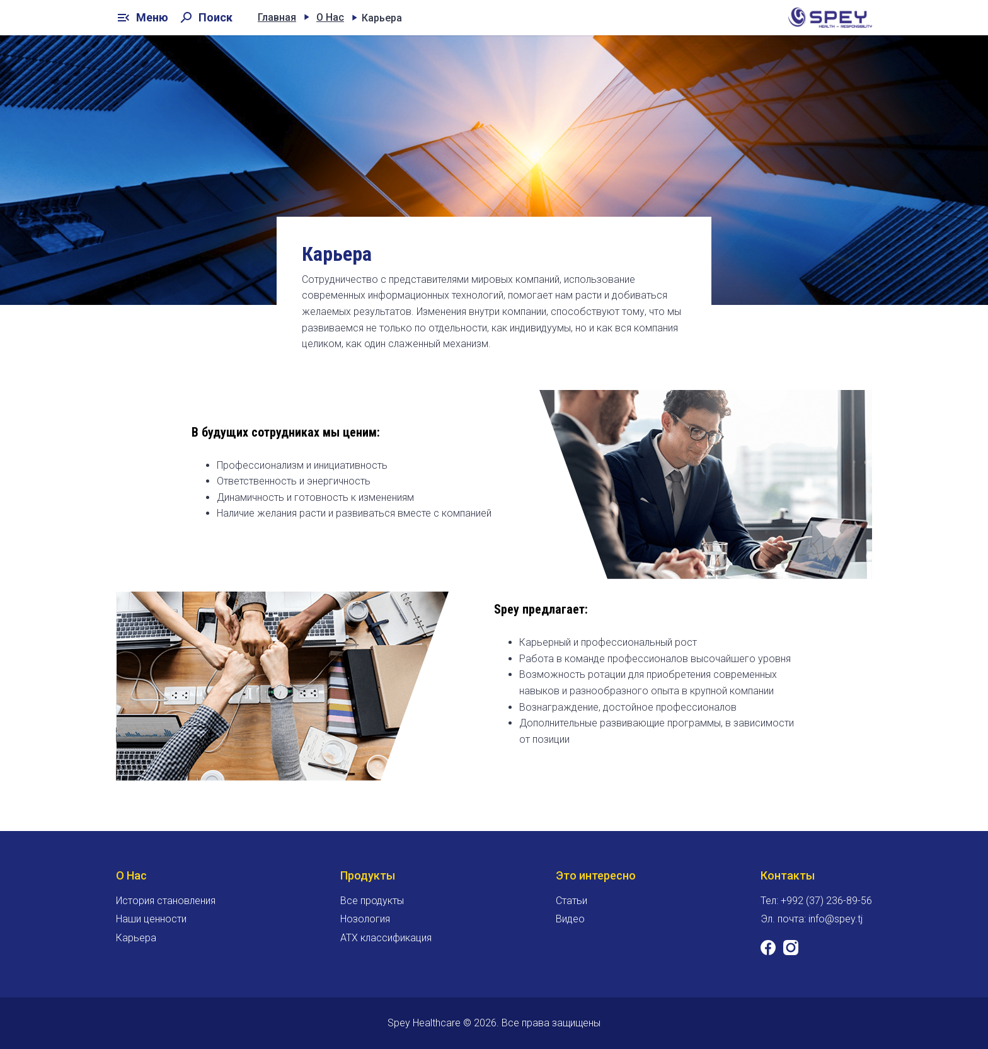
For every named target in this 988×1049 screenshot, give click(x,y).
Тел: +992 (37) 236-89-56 (816, 901)
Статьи (571, 901)
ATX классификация (386, 938)
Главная (277, 17)
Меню (142, 17)
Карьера (136, 938)
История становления (165, 901)
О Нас (330, 17)
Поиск (205, 17)
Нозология (365, 919)
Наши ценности (151, 919)
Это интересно (596, 875)
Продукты (367, 875)
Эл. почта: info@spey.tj (812, 919)
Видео (570, 919)
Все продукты (372, 901)
